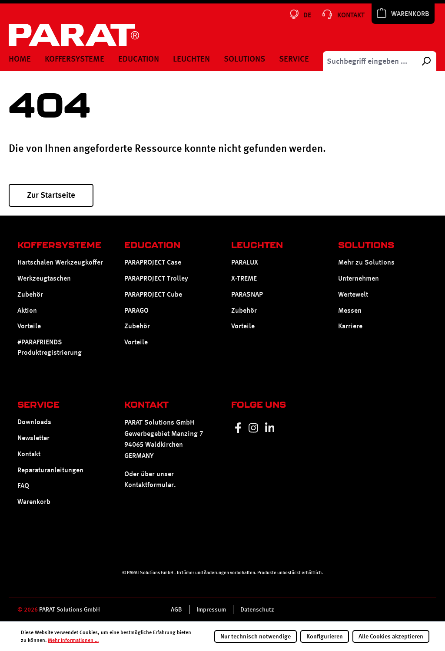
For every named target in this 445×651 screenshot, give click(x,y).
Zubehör (30, 294)
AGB (176, 609)
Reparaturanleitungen (50, 469)
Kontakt (28, 453)
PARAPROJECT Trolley (156, 278)
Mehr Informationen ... (73, 640)
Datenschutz (257, 609)
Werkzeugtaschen (44, 278)
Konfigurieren (324, 636)
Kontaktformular (149, 484)
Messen (350, 310)
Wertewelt (353, 294)
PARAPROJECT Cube (153, 294)
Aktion (27, 310)
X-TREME (244, 278)
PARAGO (136, 310)
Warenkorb (33, 501)
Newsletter (33, 437)
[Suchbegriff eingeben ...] (369, 61)
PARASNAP (247, 294)
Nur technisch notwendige (255, 636)
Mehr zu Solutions (366, 262)
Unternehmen (358, 278)
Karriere (350, 325)
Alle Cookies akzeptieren (391, 636)
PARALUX (244, 262)
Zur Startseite (51, 195)
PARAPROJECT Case (152, 262)
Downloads (34, 421)
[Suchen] (425, 61)
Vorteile (29, 325)
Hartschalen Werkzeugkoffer (60, 262)
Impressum (211, 609)
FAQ (23, 485)
